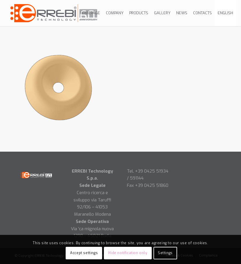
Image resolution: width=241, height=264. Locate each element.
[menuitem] (90, 13)
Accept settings (84, 253)
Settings (165, 253)
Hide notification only (127, 253)
